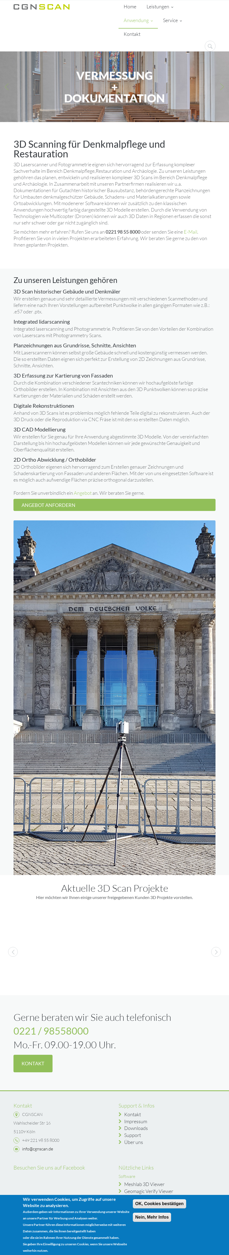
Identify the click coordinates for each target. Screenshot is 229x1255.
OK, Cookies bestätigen (159, 1203)
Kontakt (132, 34)
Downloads (136, 1128)
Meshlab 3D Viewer (144, 1184)
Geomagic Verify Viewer (148, 1191)
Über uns (133, 1142)
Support (132, 1135)
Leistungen (160, 7)
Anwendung (138, 20)
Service (172, 20)
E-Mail (190, 232)
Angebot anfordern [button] (48, 505)
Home (130, 6)
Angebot (83, 493)
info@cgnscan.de (37, 1149)
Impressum (135, 1121)
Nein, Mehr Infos (152, 1217)
